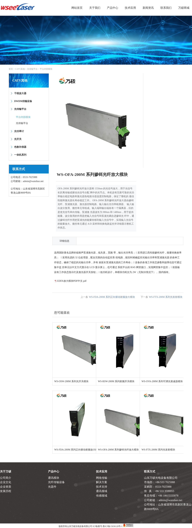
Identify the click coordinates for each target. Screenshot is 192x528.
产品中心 (112, 7)
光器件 (52, 486)
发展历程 (5, 491)
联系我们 (166, 7)
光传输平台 (32, 69)
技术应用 (130, 7)
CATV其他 (20, 69)
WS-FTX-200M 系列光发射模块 (165, 297)
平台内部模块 (46, 69)
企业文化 (5, 482)
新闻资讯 (148, 7)
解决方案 (101, 482)
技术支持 (101, 486)
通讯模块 (53, 477)
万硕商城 (183, 7)
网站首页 (77, 7)
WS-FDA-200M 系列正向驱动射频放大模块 (112, 297)
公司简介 (5, 477)
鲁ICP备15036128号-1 (113, 526)
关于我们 (94, 7)
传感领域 (101, 495)
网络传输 (101, 477)
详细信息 (64, 241)
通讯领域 (101, 491)
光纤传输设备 (56, 482)
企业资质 (5, 486)
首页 (11, 69)
